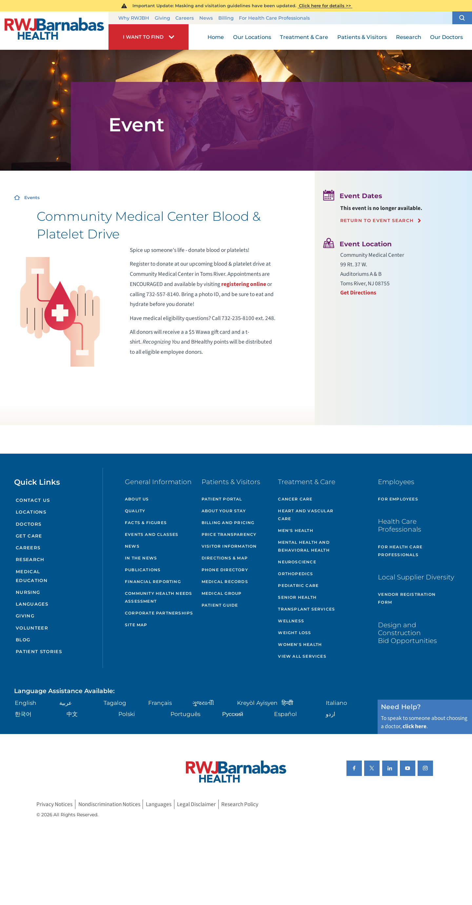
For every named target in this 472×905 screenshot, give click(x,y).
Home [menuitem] (215, 37)
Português (185, 713)
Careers (184, 18)
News (206, 18)
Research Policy (239, 804)
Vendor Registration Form (407, 598)
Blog (23, 639)
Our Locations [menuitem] (252, 37)
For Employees (398, 499)
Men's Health (295, 530)
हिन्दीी (287, 702)
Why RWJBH (133, 18)
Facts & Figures (146, 522)
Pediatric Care (298, 585)
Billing (226, 18)
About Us (137, 499)
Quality (135, 510)
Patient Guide (220, 605)
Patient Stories (39, 651)
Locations (31, 512)
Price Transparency (229, 534)
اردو (330, 713)
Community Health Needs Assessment (158, 597)
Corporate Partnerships (159, 613)
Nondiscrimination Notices (109, 804)
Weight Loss (294, 632)
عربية (65, 702)
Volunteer (32, 628)
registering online (243, 284)
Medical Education (32, 576)
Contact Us (33, 500)
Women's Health (300, 644)
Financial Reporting (153, 581)
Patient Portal (222, 499)
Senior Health (297, 597)
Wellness (291, 620)
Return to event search (377, 220)
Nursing (28, 592)
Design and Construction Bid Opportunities (407, 633)
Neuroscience (297, 561)
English (25, 702)
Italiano (336, 702)
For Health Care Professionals (274, 18)
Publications (143, 569)
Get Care (29, 535)
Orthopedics (295, 573)
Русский (232, 713)
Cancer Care (295, 499)
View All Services (302, 656)
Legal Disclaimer (196, 804)
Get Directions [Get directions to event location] (358, 293)
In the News (141, 558)
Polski (126, 713)
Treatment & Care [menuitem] (304, 37)
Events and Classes (152, 534)
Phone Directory (225, 569)
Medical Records (225, 581)
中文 (72, 713)
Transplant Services (306, 609)
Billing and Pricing (228, 522)
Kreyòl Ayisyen (257, 702)
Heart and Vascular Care (305, 514)
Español (285, 713)
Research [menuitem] (408, 37)
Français (160, 702)
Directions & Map (225, 558)
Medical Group (222, 593)
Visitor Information (229, 546)
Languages (32, 604)
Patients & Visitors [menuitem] (362, 37)
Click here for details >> (325, 5)
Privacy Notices (54, 804)
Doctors (28, 524)
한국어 (23, 713)
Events (32, 197)
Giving (162, 18)
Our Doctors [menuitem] (446, 37)
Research (30, 559)
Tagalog (115, 702)
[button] (462, 18)
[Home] (54, 30)
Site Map (136, 624)
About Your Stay (224, 510)
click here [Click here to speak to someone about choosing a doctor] (414, 726)
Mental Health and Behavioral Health (303, 546)
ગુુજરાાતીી (203, 702)
